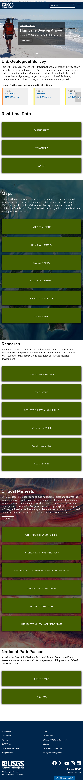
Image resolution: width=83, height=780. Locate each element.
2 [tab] (40, 53)
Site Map (5, 740)
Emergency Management (52, 753)
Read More (26, 40)
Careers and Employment (52, 748)
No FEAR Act (6, 744)
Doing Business (7, 753)
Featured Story (27, 25)
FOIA (45, 731)
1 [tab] (37, 53)
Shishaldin (40, 93)
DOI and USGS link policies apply (55, 740)
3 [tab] (43, 53)
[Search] (73, 6)
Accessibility (6, 731)
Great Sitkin (10, 93)
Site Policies (6, 736)
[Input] (62, 6)
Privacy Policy (48, 736)
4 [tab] (46, 53)
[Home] (7, 7)
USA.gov (46, 744)
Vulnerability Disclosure (10, 748)
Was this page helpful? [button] (64, 778)
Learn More (8, 519)
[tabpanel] (41, 33)
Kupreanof (72, 93)
